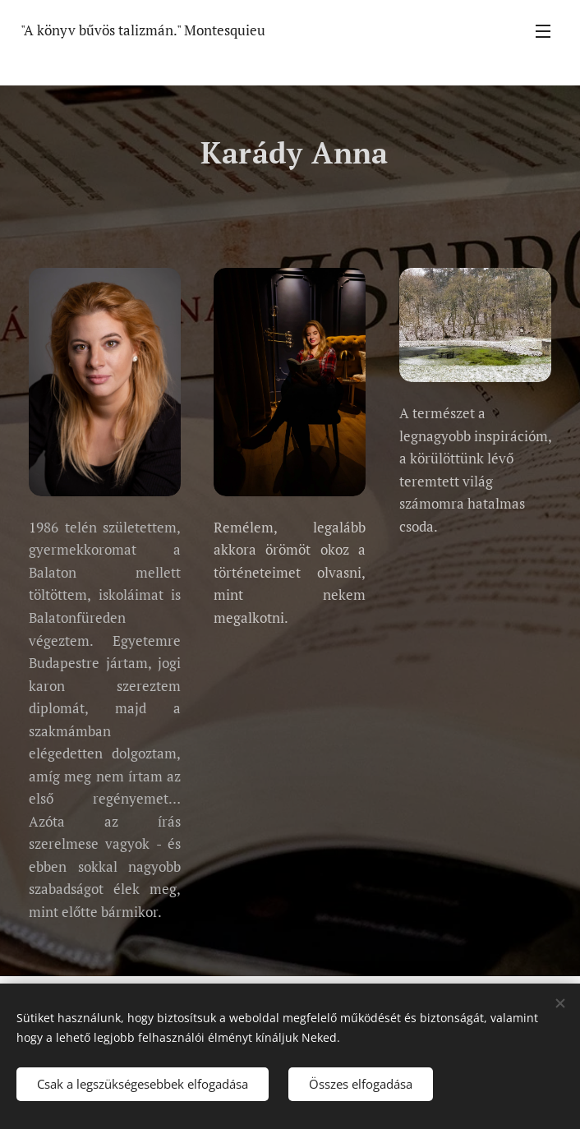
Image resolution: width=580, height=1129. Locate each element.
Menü (543, 31)
